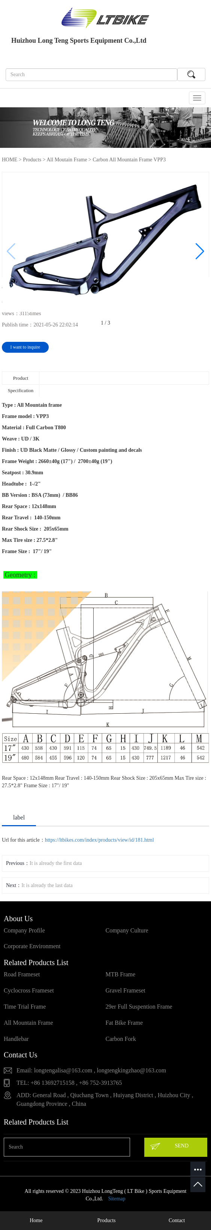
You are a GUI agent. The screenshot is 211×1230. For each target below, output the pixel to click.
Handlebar (16, 1039)
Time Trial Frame (25, 1006)
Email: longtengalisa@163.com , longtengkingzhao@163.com (91, 1070)
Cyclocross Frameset (29, 990)
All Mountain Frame (28, 1022)
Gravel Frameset (125, 990)
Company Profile (24, 930)
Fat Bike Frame (124, 1022)
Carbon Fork (121, 1039)
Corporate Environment (32, 946)
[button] (200, 251)
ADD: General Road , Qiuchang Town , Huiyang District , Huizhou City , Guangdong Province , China (104, 1099)
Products (32, 159)
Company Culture (127, 930)
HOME (9, 159)
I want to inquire (25, 347)
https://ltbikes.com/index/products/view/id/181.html (99, 840)
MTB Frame (121, 974)
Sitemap (117, 1198)
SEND (169, 1146)
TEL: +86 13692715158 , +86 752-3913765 (69, 1083)
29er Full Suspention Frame (139, 1006)
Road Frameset (22, 974)
